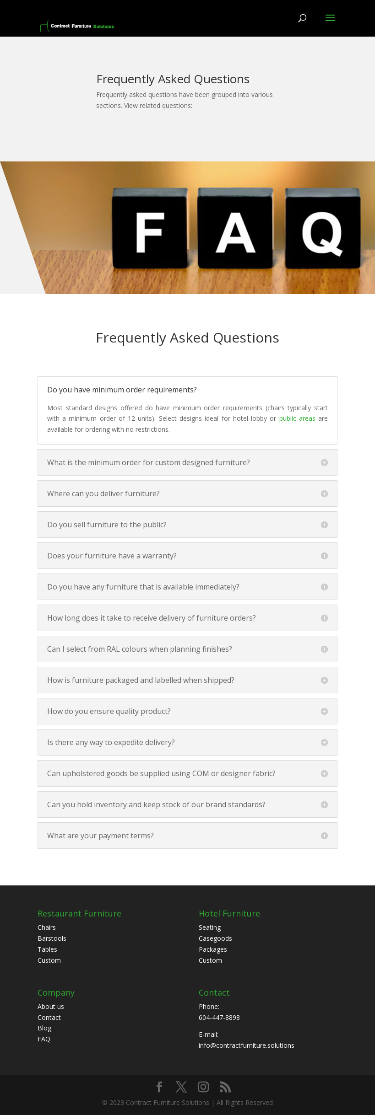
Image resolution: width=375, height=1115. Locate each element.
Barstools (52, 938)
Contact (49, 1017)
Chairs (47, 927)
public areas (297, 418)
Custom (49, 960)
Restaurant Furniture (79, 913)
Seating (210, 927)
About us (51, 1006)
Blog (44, 1028)
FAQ (44, 1039)
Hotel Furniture (229, 913)
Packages (213, 949)
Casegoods (215, 938)
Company (56, 992)
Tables (47, 949)
